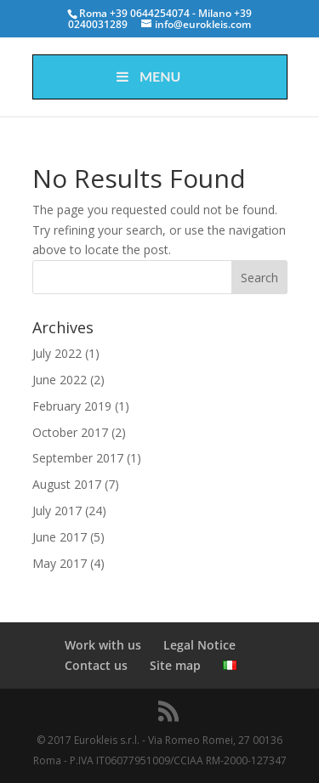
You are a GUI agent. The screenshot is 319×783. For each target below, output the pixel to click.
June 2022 (59, 380)
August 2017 (66, 484)
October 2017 (70, 432)
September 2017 (77, 458)
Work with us (103, 645)
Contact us (96, 665)
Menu (147, 76)
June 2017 (59, 537)
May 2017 (59, 563)
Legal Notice (199, 645)
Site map (175, 665)
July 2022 (57, 353)
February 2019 (71, 406)
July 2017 (57, 510)
